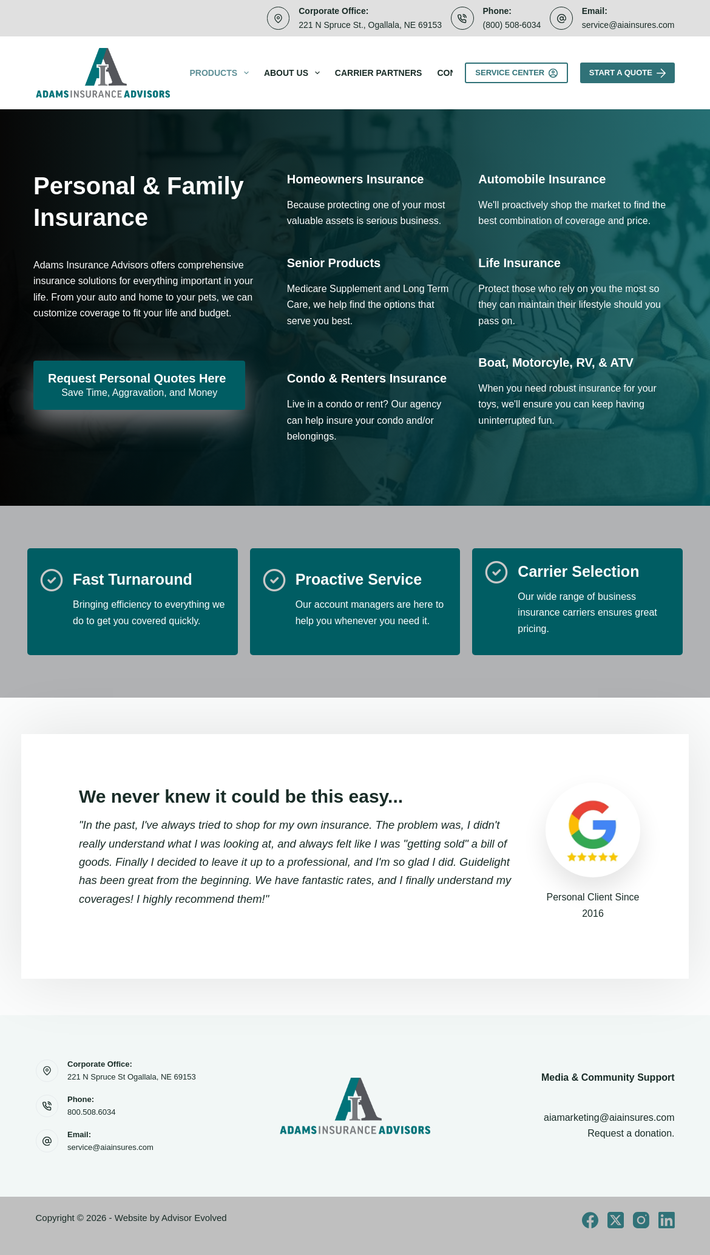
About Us (294, 73)
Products (222, 73)
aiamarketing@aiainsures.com (609, 1117)
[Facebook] (590, 1220)
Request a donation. (630, 1133)
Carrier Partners (378, 73)
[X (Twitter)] (615, 1220)
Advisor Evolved (194, 1217)
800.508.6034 (91, 1112)
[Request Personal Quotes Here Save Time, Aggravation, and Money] (139, 385)
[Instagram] (641, 1220)
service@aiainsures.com (628, 25)
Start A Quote (627, 73)
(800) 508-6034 (512, 25)
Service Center (516, 73)
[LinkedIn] (666, 1220)
